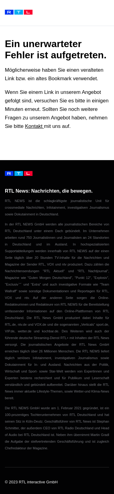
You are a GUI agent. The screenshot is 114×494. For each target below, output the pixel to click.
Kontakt (34, 126)
